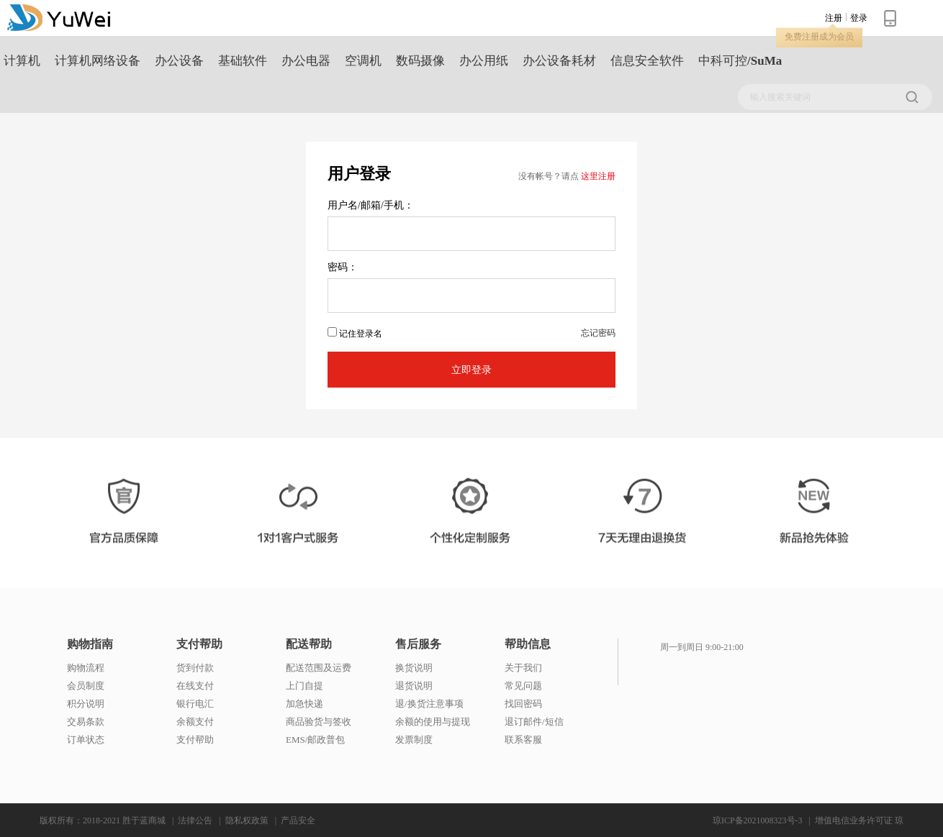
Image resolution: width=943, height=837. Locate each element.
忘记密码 (598, 333)
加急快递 (304, 703)
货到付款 (195, 667)
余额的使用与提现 (432, 721)
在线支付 (195, 685)
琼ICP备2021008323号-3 (758, 820)
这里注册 (598, 176)
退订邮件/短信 (534, 721)
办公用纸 (483, 61)
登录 (858, 18)
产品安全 (298, 820)
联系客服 (523, 739)
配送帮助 (309, 644)
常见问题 (523, 685)
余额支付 (195, 721)
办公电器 (305, 61)
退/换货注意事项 (429, 703)
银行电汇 (195, 703)
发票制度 (414, 739)
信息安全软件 (647, 61)
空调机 (363, 61)
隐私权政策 (247, 820)
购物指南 (90, 644)
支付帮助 (199, 644)
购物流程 (85, 667)
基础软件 (242, 61)
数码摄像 (420, 61)
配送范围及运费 (318, 667)
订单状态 (85, 739)
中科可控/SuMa (740, 61)
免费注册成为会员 (819, 37)
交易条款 (85, 721)
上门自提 (304, 685)
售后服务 (418, 644)
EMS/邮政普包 (315, 739)
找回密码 (523, 703)
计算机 (22, 61)
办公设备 (179, 61)
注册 (833, 18)
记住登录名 (355, 333)
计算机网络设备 (97, 61)
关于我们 (523, 667)
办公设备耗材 (559, 61)
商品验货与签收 (318, 721)
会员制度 (85, 685)
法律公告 (195, 820)
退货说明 (414, 685)
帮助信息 (528, 644)
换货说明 (414, 667)
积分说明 (85, 703)
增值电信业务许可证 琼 (859, 820)
